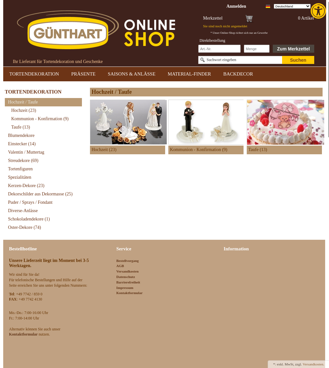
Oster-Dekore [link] (24, 227)
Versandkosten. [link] (313, 364)
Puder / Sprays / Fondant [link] (30, 202)
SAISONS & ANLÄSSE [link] (132, 73)
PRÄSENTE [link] (83, 73)
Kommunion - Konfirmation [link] (39, 118)
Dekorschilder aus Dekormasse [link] (40, 194)
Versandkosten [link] (127, 271)
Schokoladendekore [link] (29, 219)
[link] (319, 11)
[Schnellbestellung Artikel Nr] (219, 49)
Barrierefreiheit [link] (128, 282)
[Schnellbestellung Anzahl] (257, 49)
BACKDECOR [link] (238, 73)
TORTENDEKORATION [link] (34, 73)
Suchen (298, 60)
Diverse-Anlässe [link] (23, 210)
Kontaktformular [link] (129, 293)
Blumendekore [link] (21, 135)
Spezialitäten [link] (19, 177)
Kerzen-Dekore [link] (26, 185)
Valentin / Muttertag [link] (26, 152)
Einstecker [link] (22, 143)
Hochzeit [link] (23, 110)
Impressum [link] (124, 288)
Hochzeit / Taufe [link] (23, 102)
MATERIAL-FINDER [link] (189, 73)
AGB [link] (120, 266)
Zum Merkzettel (293, 48)
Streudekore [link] (23, 160)
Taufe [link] (20, 127)
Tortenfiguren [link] (20, 168)
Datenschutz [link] (125, 277)
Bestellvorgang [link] (127, 261)
